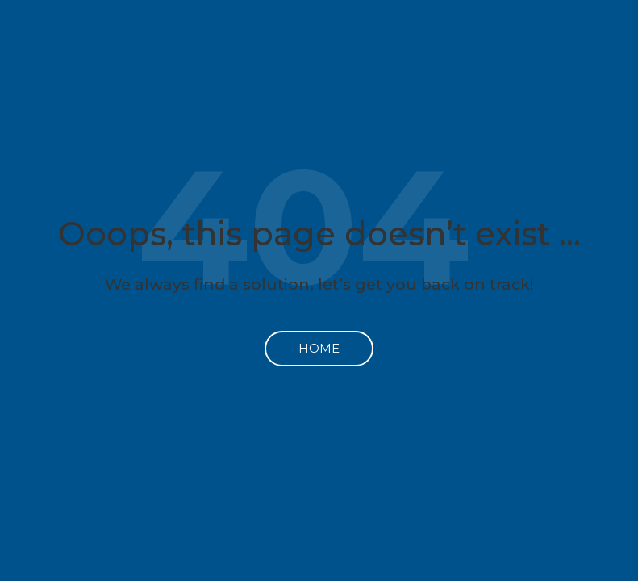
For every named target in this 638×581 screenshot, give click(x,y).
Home (319, 348)
